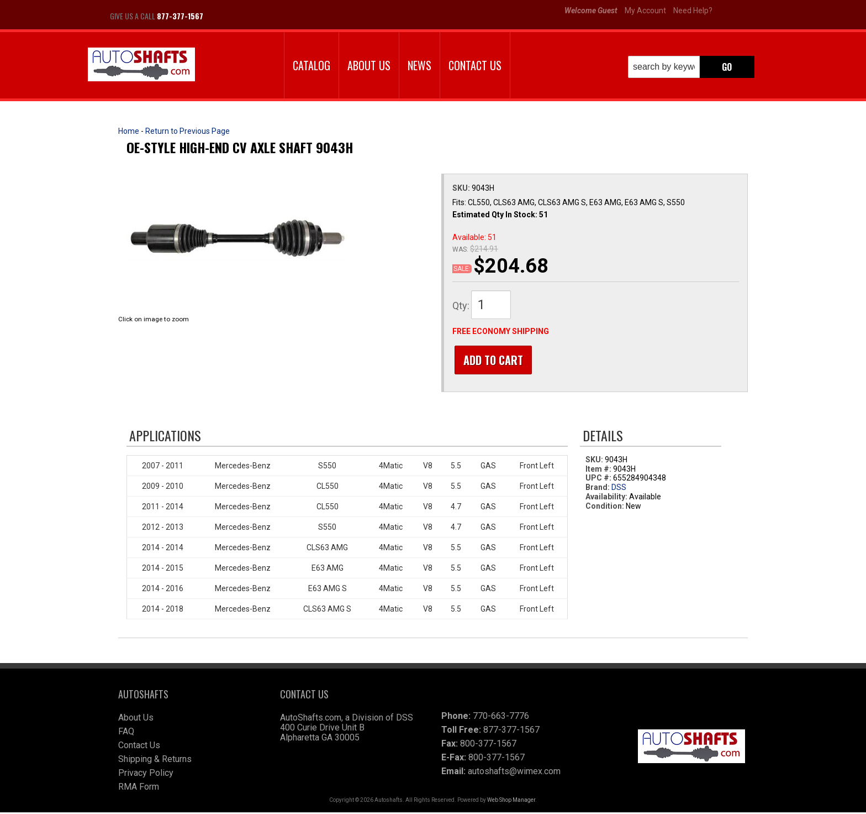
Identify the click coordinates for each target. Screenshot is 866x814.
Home (128, 131)
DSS (618, 489)
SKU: (462, 188)
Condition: (604, 507)
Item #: (599, 470)
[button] (691, 67)
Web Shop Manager (511, 802)
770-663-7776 (501, 717)
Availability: (606, 498)
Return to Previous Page (187, 131)
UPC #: (599, 480)
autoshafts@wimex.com (514, 773)
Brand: (597, 489)
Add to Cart (491, 360)
